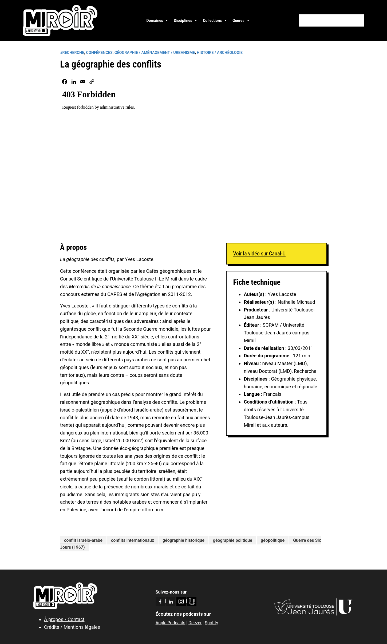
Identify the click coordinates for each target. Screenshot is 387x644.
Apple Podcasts (170, 622)
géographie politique (232, 540)
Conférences (99, 52)
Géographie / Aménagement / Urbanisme (154, 52)
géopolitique (273, 540)
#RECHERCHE (72, 52)
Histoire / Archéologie (219, 52)
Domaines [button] (157, 20)
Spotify (211, 622)
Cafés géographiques (168, 271)
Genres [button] (241, 20)
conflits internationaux (132, 540)
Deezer (195, 622)
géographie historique (183, 540)
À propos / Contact (64, 619)
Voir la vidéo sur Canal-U (259, 253)
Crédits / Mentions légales (72, 627)
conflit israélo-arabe (83, 540)
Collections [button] (215, 20)
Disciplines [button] (186, 20)
